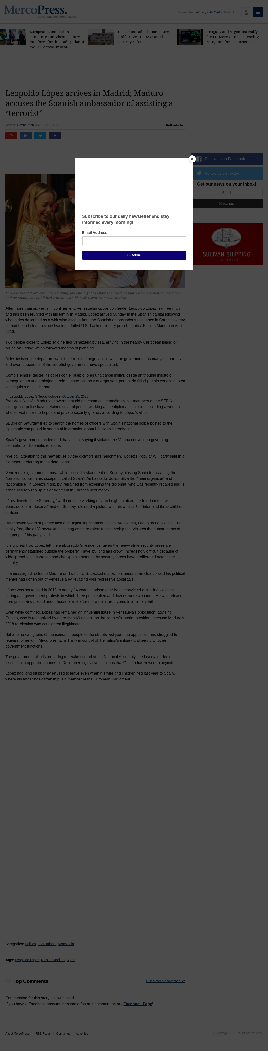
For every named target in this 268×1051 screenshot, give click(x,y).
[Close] (192, 159)
